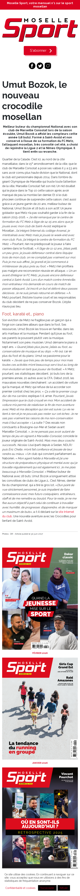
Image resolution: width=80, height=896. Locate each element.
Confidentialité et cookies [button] (20, 887)
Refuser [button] (64, 888)
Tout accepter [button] (47, 888)
